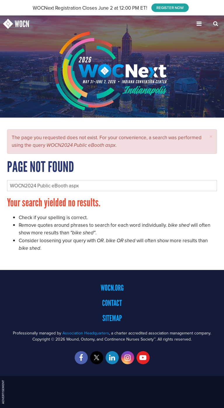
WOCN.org (112, 288)
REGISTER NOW (170, 8)
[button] (211, 136)
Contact (112, 303)
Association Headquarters (85, 333)
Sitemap (112, 318)
